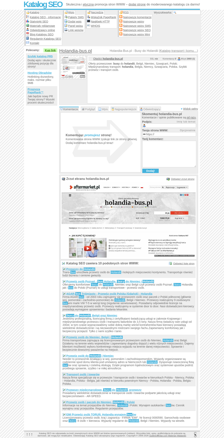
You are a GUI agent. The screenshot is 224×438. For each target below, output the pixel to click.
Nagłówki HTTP (100, 21)
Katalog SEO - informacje (45, 17)
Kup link (50, 50)
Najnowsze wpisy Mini (136, 34)
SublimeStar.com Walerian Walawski (167, 435)
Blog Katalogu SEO (42, 34)
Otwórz (108, 58)
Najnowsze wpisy (133, 21)
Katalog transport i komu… (178, 50)
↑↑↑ (29, 434)
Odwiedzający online (42, 30)
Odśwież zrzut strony (182, 179)
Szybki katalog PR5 (40, 56)
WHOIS (95, 25)
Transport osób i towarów (82, 374)
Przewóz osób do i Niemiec (90, 355)
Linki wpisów (76, 30)
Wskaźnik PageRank (103, 17)
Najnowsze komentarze (137, 17)
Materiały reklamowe (42, 25)
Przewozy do (80, 269)
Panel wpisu (75, 25)
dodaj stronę (137, 4)
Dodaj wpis (75, 21)
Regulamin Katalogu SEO (45, 38)
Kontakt (34, 43)
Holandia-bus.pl (75, 50)
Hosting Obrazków (40, 72)
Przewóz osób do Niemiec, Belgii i (94, 337)
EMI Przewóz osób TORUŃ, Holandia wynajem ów (101, 414)
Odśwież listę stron (183, 263)
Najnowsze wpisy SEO (137, 30)
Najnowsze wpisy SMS (137, 25)
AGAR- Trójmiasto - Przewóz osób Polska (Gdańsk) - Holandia (109, 293)
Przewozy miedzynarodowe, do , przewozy (104, 389)
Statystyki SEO (39, 21)
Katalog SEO (42, 4)
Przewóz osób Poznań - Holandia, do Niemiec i (110, 281)
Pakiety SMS (76, 17)
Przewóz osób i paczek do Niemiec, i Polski (100, 402)
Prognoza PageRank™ (36, 91)
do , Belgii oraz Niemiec (91, 315)
